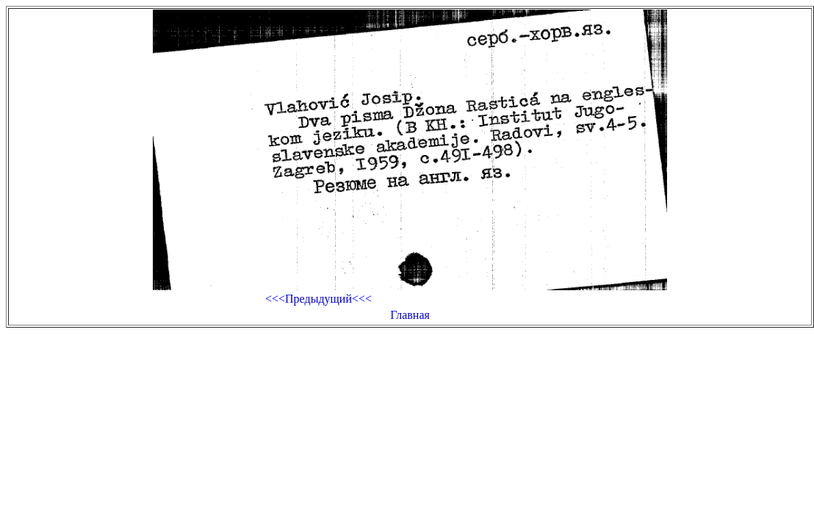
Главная (410, 315)
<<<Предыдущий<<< (318, 298)
